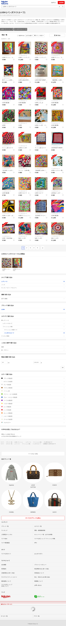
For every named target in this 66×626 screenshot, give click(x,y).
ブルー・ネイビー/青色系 (33, 397)
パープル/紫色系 (33, 400)
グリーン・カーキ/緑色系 (33, 394)
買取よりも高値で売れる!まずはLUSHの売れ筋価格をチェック (33, 435)
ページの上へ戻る (33, 453)
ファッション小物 (34, 326)
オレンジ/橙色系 (33, 413)
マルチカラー (33, 422)
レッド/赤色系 (33, 410)
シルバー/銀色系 (33, 416)
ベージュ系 (33, 391)
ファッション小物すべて (34, 329)
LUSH (33, 309)
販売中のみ (21, 35)
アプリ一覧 (36, 616)
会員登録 (61, 2)
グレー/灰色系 (33, 384)
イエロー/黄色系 (33, 403)
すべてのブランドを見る (33, 518)
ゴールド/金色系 (33, 419)
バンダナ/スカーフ (20, 29)
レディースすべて (34, 323)
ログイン (53, 2)
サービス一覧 (4, 616)
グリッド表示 (38, 35)
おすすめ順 (29, 35)
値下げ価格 (33, 298)
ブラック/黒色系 (33, 378)
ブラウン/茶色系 (33, 388)
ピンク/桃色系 (33, 406)
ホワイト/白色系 (33, 381)
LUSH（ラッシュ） (7, 29)
